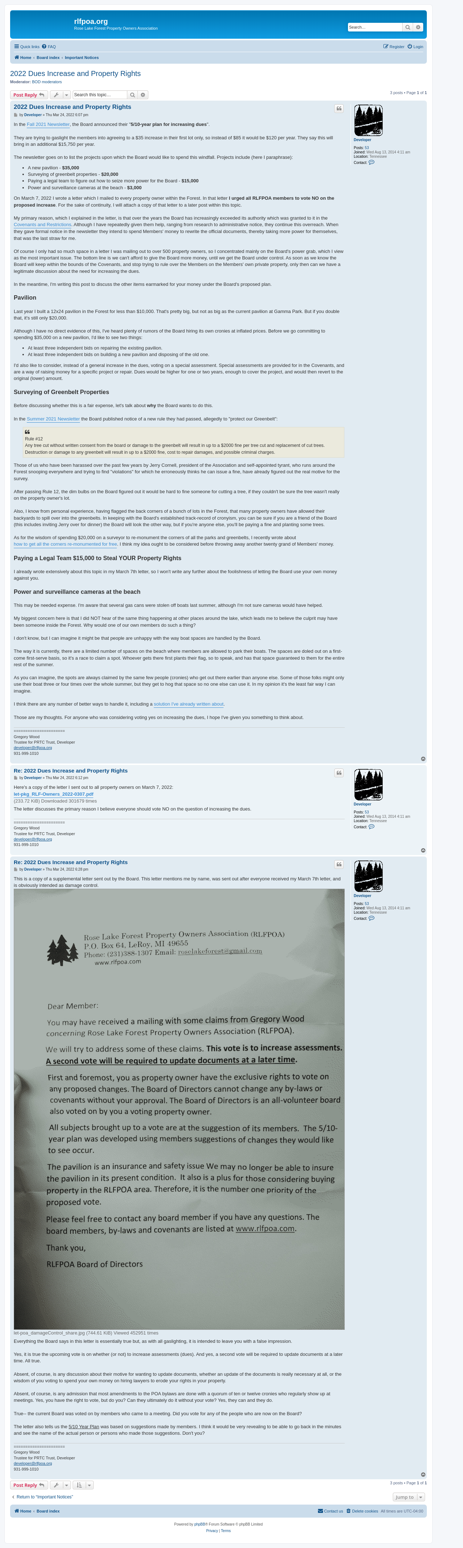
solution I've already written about (189, 704)
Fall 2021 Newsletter (48, 124)
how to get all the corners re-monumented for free (65, 544)
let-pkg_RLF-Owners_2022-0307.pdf (53, 794)
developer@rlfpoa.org (33, 747)
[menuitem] (48, 46)
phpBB (199, 1524)
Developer (362, 140)
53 (367, 148)
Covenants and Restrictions (42, 224)
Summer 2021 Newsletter (53, 419)
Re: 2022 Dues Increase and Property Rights (71, 770)
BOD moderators (47, 82)
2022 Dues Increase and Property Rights (75, 73)
